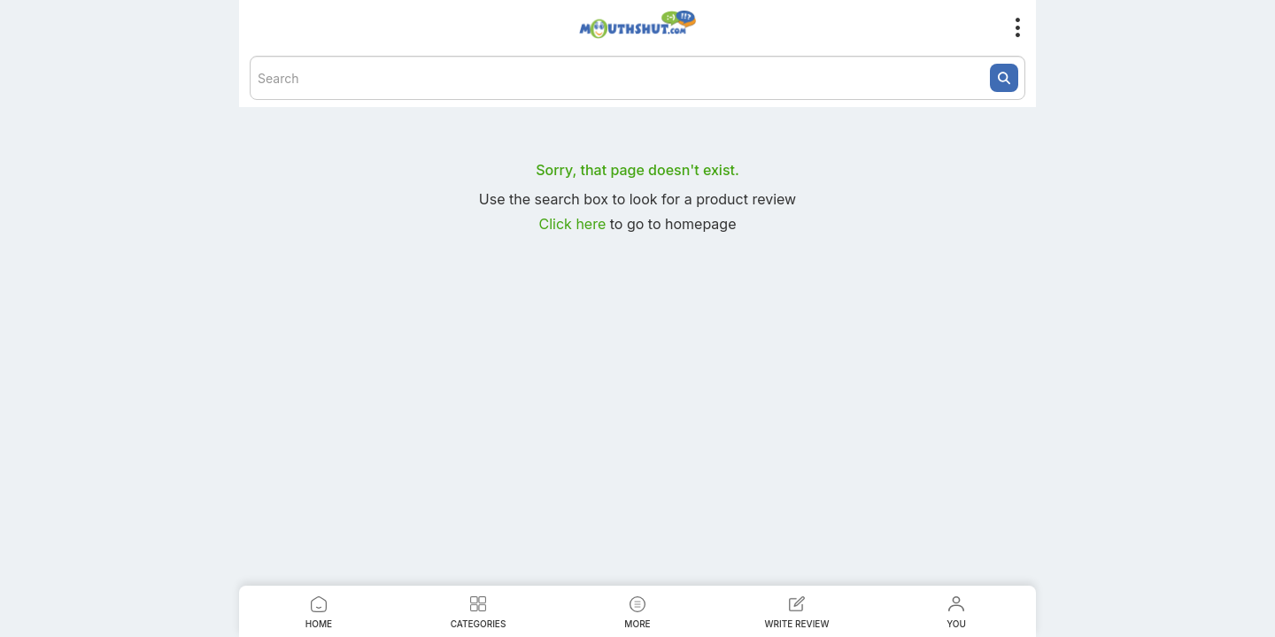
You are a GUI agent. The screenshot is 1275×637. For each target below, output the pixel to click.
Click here (574, 224)
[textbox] (637, 78)
